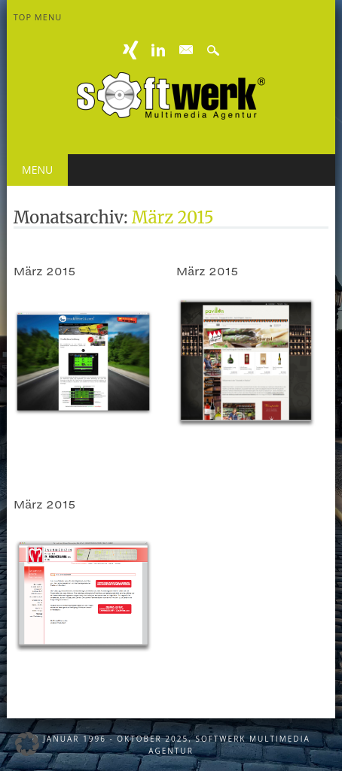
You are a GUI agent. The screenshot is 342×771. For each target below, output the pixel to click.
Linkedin (158, 50)
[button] (27, 744)
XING (131, 50)
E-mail (186, 50)
